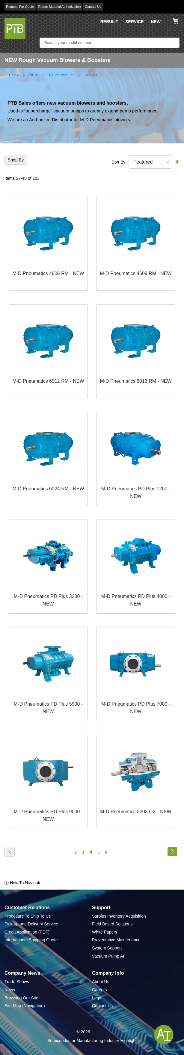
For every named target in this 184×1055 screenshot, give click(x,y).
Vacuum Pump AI (108, 956)
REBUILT (109, 21)
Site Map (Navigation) (24, 1005)
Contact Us (93, 6)
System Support (107, 948)
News (9, 989)
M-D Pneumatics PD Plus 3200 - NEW (48, 600)
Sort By (118, 162)
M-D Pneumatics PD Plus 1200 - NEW (135, 492)
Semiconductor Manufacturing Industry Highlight (92, 1040)
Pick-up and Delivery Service (31, 924)
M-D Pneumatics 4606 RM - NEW (48, 273)
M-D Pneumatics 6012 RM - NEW (48, 381)
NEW (156, 21)
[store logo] (14, 28)
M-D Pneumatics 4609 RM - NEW (135, 273)
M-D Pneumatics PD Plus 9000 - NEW (48, 815)
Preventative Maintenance (116, 939)
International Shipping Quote (31, 939)
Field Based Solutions (112, 924)
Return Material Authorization (59, 6)
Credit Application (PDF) (26, 932)
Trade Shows (16, 981)
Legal (97, 997)
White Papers (104, 932)
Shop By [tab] (16, 160)
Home (14, 75)
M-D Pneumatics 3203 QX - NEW (135, 811)
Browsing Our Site (21, 997)
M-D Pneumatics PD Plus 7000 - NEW (135, 707)
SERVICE (134, 21)
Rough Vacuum (61, 75)
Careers (99, 989)
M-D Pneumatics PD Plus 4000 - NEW (135, 600)
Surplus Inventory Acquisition (119, 916)
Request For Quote (20, 6)
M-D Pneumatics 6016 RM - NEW (135, 381)
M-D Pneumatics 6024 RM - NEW (48, 488)
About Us (100, 981)
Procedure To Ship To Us (27, 916)
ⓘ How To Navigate (22, 882)
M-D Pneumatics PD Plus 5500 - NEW (48, 707)
